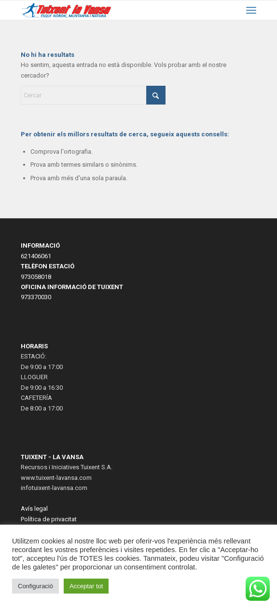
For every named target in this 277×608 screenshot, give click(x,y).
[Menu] (251, 10)
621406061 (36, 256)
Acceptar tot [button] (86, 586)
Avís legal (34, 508)
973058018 (36, 276)
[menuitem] (251, 10)
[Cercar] (93, 95)
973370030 (36, 297)
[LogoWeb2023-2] (66, 10)
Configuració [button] (35, 586)
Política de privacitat (49, 519)
